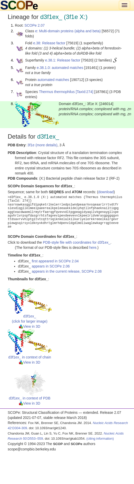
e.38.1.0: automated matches (60, 68)
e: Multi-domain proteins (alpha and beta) (68, 31)
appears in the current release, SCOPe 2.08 (67, 271)
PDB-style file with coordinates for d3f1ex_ (76, 242)
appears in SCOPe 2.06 (51, 266)
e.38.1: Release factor (62, 60)
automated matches (53, 80)
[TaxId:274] (84, 92)
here (92, 247)
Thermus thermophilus (57, 92)
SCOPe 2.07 (34, 25)
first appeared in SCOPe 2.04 (55, 261)
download (106, 192)
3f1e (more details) (42, 145)
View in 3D (29, 326)
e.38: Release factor (49, 43)
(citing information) (100, 438)
